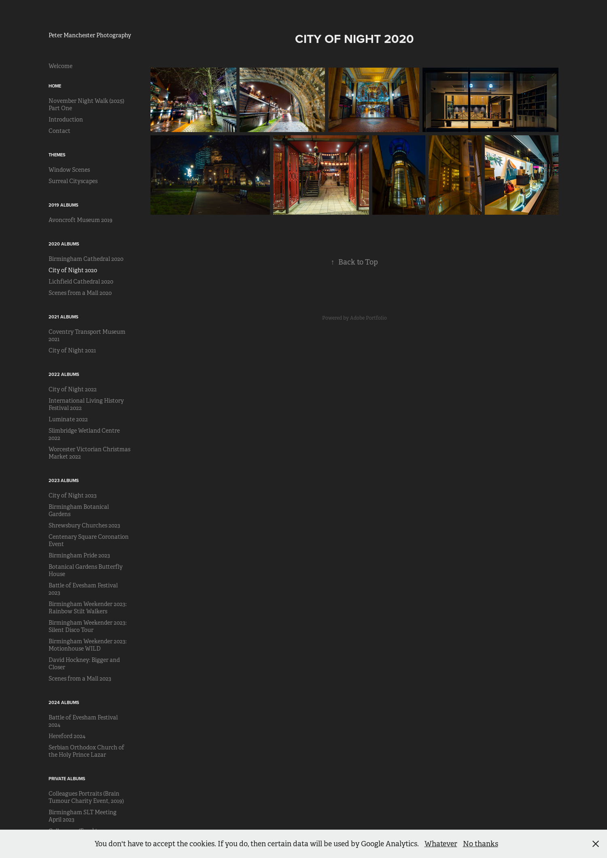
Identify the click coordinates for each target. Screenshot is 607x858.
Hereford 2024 (67, 736)
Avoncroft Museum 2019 (80, 220)
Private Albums (67, 778)
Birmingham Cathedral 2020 (86, 259)
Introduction (66, 119)
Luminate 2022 (68, 419)
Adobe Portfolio (368, 318)
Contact (59, 130)
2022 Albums (64, 374)
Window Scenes (69, 169)
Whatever (440, 843)
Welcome (60, 66)
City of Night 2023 (73, 495)
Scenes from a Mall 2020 (80, 293)
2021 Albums (64, 317)
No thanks (480, 843)
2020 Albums (64, 244)
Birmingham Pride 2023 (79, 555)
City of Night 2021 (72, 350)
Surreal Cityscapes (73, 181)
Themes (57, 155)
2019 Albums (64, 205)
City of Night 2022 (73, 389)
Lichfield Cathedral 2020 (81, 281)
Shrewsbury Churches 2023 (84, 525)
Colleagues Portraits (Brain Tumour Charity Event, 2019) (86, 797)
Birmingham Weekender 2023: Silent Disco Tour (88, 626)
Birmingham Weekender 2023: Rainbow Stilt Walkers (88, 607)
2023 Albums (64, 480)
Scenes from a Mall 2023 (80, 678)
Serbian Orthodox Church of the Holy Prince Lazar (86, 751)
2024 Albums (64, 702)
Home (55, 86)
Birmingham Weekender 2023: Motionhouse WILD (88, 645)
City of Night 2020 (73, 270)
